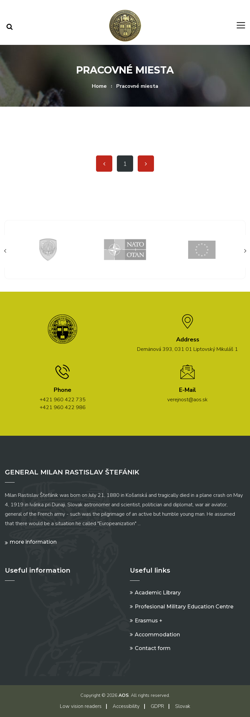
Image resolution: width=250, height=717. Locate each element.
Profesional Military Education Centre (184, 607)
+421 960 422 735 (63, 399)
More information (33, 542)
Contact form (153, 648)
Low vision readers (81, 706)
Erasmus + (148, 620)
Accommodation (157, 634)
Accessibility (126, 706)
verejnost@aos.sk (187, 399)
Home (99, 86)
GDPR (157, 706)
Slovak (182, 706)
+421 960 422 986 (63, 407)
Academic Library (158, 593)
